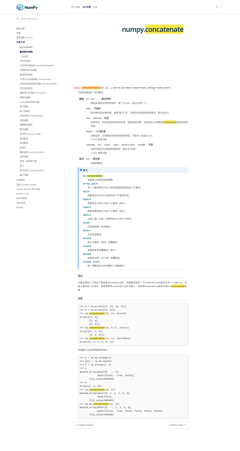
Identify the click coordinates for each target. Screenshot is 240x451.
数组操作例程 (26, 51)
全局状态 (20, 180)
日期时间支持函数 (28, 70)
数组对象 (20, 28)
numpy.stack (176, 424)
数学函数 (24, 129)
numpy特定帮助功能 (29, 102)
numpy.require (86, 424)
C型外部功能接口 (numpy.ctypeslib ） (38, 65)
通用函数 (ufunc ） (25, 37)
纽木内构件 (21, 198)
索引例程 (24, 106)
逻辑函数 (24, 120)
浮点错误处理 (26, 88)
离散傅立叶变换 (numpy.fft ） (34, 92)
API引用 (86, 6)
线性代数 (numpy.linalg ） (32, 115)
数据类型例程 (26, 74)
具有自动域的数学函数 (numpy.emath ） (39, 83)
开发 (95, 6)
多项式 (23, 147)
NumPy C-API (22, 193)
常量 (18, 33)
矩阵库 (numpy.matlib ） (31, 133)
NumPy (19, 207)
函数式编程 (25, 97)
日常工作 (20, 42)
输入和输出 (25, 111)
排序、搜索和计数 (28, 161)
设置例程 (24, 156)
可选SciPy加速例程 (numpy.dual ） (36, 79)
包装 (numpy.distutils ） (27, 184)
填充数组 (24, 143)
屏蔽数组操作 (26, 124)
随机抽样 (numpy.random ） (33, 152)
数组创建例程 (26, 47)
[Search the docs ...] (39, 19)
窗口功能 (24, 175)
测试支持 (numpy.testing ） (33, 170)
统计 (22, 165)
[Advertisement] (130, 63)
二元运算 (24, 56)
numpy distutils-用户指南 (28, 189)
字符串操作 (25, 61)
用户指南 (75, 6)
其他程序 (24, 138)
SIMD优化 (21, 202)
